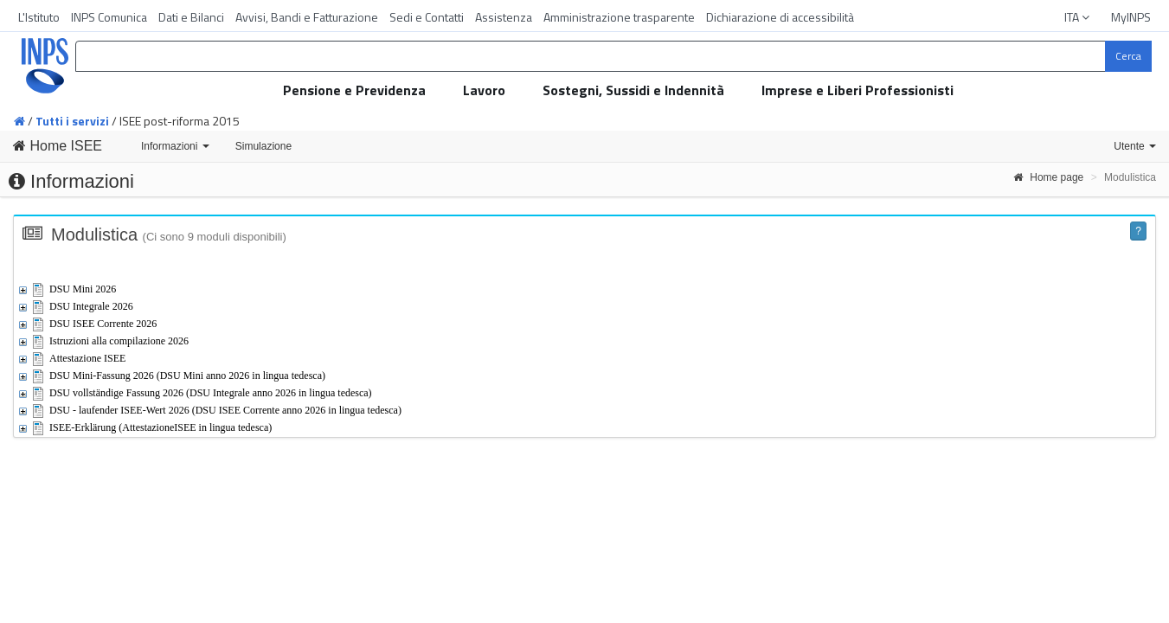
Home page (1048, 177)
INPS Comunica (109, 17)
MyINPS (1131, 17)
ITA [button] (1078, 17)
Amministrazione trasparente (619, 17)
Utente (1135, 146)
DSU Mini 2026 (82, 289)
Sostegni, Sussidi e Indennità (633, 90)
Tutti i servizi (72, 121)
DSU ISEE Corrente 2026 (103, 324)
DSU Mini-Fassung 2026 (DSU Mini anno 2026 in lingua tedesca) (187, 375)
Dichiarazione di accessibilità (780, 17)
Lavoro (484, 90)
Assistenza (503, 17)
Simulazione (263, 146)
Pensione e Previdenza (354, 90)
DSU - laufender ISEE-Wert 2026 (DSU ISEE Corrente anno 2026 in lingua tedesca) (225, 410)
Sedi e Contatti (426, 17)
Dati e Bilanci (191, 17)
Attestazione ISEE (87, 358)
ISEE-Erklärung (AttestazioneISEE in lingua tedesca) (160, 427)
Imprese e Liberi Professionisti (857, 90)
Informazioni (175, 146)
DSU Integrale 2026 (91, 306)
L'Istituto (39, 17)
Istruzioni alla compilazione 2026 (119, 341)
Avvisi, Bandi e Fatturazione (306, 17)
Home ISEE (57, 145)
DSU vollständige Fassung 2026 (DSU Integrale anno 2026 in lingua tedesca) (210, 393)
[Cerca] (1128, 56)
